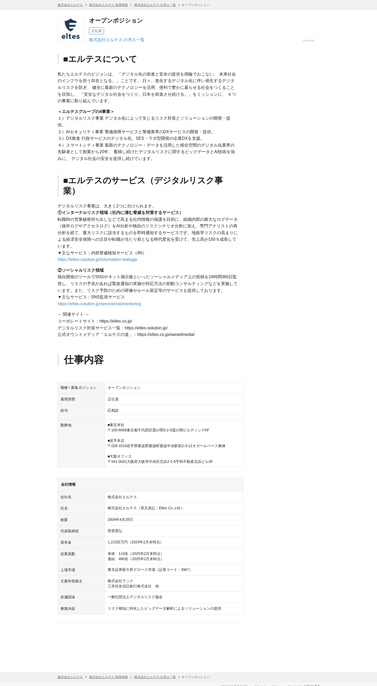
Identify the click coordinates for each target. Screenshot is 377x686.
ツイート (308, 40)
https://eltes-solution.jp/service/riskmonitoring (99, 304)
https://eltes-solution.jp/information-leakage (97, 259)
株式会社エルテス (71, 5)
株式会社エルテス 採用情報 (108, 5)
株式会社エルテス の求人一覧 (155, 5)
